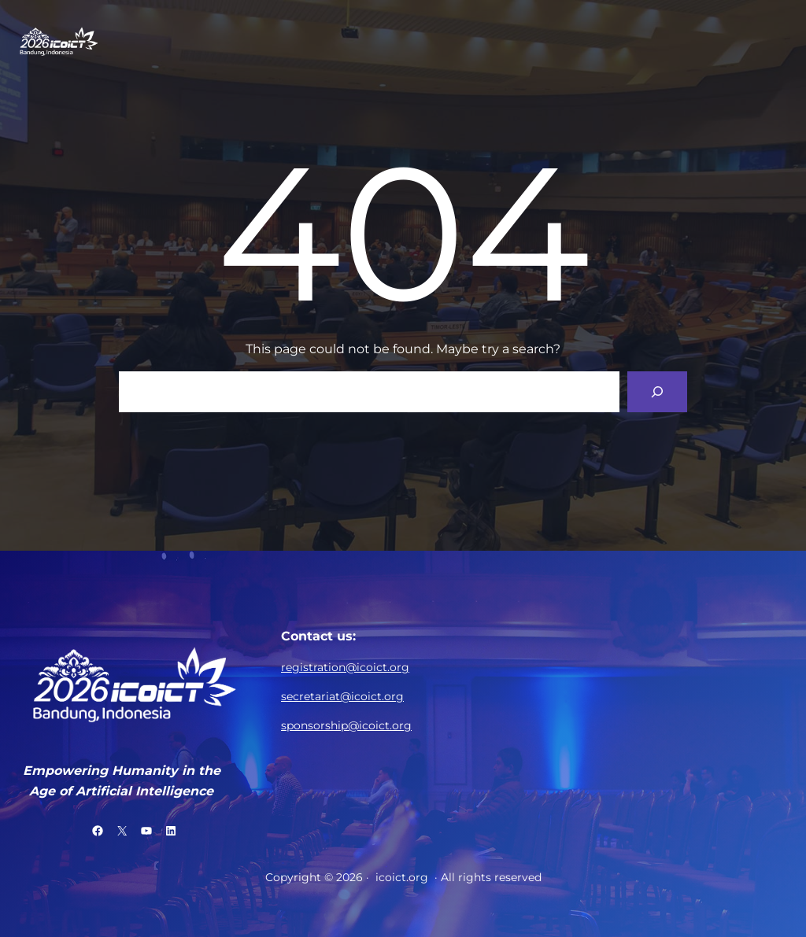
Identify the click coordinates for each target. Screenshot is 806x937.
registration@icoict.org (345, 667)
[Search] (657, 391)
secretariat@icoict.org (342, 696)
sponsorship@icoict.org (346, 725)
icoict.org (401, 877)
